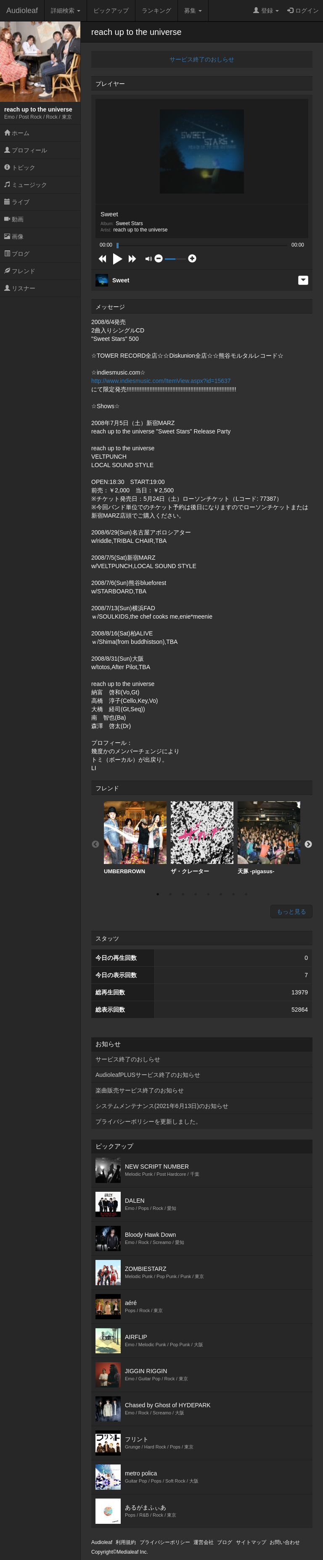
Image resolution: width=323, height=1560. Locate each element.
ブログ (16, 253)
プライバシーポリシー (165, 1542)
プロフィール (25, 150)
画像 (14, 236)
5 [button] (208, 894)
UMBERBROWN (135, 837)
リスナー (19, 288)
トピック (19, 167)
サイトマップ (251, 1542)
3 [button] (183, 894)
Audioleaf (22, 10)
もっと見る (291, 911)
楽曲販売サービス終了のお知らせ (139, 1090)
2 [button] (170, 894)
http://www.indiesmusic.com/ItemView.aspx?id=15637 (161, 380)
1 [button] (158, 894)
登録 (266, 10)
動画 (14, 219)
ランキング (156, 10)
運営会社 (203, 1542)
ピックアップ (111, 10)
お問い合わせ (285, 1542)
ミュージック (25, 184)
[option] (135, 838)
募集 (193, 10)
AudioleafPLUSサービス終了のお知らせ (147, 1074)
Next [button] (308, 844)
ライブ (16, 202)
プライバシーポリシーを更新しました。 (148, 1121)
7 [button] (233, 894)
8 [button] (246, 894)
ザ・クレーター (202, 837)
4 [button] (195, 894)
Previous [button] (95, 844)
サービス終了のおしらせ (201, 59)
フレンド (19, 271)
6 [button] (221, 894)
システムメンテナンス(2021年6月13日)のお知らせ (161, 1106)
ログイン (303, 10)
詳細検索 (65, 10)
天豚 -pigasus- (269, 837)
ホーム (16, 133)
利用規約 (126, 1542)
